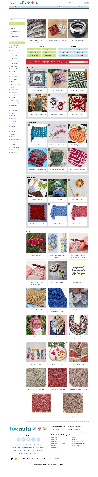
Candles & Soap (14, 45)
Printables (13, 123)
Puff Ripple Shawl (57, 224)
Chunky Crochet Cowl (57, 90)
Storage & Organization (16, 139)
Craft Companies (15, 61)
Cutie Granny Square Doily (37, 224)
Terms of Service (24, 453)
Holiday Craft (14, 92)
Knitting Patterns (80, 55)
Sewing (13, 134)
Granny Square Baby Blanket (77, 169)
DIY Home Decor (49, 55)
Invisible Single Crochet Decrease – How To (36, 283)
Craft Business (14, 55)
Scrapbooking (14, 129)
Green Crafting (14, 89)
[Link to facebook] (19, 439)
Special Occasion (15, 136)
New (28, 232)
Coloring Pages (14, 53)
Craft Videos (14, 66)
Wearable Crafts (15, 147)
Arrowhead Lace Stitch (41, 415)
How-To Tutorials (80, 52)
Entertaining (14, 79)
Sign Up (85, 61)
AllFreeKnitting (54, 439)
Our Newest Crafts (15, 31)
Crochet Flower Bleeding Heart (57, 145)
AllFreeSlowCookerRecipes (78, 443)
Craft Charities (14, 58)
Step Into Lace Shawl (78, 364)
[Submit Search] (86, 3)
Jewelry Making (14, 95)
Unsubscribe (34, 453)
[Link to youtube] (38, 439)
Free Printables (66, 49)
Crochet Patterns (34, 55)
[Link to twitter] (24, 439)
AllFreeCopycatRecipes (77, 441)
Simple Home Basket (78, 40)
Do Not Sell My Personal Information (23, 447)
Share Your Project (15, 26)
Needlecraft (14, 110)
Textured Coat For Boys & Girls (37, 169)
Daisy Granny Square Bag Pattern (57, 256)
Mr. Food (74, 437)
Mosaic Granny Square (77, 90)
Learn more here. (55, 458)
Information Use (64, 62)
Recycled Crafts (15, 33)
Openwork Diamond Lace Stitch (78, 389)
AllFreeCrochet (54, 437)
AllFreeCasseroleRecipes (78, 445)
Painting (13, 113)
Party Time (13, 118)
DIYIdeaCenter (54, 445)
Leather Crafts (14, 100)
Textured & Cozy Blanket (36, 310)
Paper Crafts (14, 116)
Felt (12, 82)
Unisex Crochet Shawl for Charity (37, 41)
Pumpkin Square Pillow (77, 145)
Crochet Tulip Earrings (57, 364)
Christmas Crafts (15, 48)
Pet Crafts (13, 121)
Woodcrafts (14, 152)
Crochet (13, 71)
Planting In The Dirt (37, 199)
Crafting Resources (15, 36)
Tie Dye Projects (80, 49)
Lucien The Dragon (36, 255)
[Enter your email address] (59, 429)
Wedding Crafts (14, 150)
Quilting (13, 126)
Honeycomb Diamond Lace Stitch (73, 416)
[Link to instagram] (33, 439)
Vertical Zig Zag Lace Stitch (57, 389)
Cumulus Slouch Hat (57, 199)
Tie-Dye (13, 144)
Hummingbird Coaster (57, 282)
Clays (12, 50)
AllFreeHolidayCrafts (55, 441)
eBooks (13, 28)
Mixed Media (14, 105)
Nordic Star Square (77, 114)
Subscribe (13, 19)
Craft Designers (14, 63)
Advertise (25, 445)
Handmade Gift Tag (78, 282)
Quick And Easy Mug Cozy (57, 169)
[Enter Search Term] (75, 3)
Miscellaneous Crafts (16, 102)
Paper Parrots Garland (36, 364)
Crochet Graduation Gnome (57, 114)
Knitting (13, 97)
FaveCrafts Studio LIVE (16, 39)
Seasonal (13, 131)
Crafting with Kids (15, 68)
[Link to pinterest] (28, 439)
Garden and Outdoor (15, 84)
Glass (12, 87)
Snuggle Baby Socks (78, 310)
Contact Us (33, 445)
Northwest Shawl (77, 224)
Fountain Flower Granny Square (57, 40)
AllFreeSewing (54, 447)
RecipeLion (74, 439)
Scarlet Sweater (36, 337)
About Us (18, 445)
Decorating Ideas (15, 74)
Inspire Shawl (37, 145)
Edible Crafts (14, 76)
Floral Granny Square (37, 90)
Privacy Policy (57, 62)
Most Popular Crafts (16, 108)
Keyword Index (39, 447)
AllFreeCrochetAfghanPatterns (58, 443)
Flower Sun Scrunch (77, 199)
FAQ (39, 445)
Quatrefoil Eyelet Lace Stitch (36, 389)
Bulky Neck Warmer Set (57, 337)
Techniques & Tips (15, 142)
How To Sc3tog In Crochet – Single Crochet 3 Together (78, 256)
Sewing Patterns (65, 52)
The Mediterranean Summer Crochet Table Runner (57, 310)
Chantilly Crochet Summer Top (37, 114)
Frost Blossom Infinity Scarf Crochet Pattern (78, 338)
